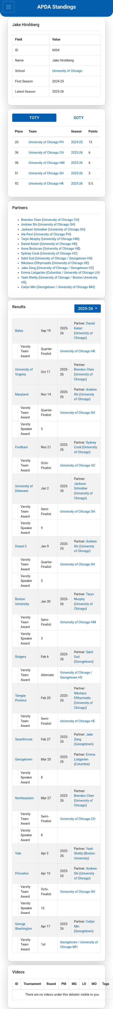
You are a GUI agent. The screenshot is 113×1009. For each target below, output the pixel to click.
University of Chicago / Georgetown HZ (65, 268)
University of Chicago (67, 71)
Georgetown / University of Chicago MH (66, 287)
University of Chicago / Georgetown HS (63, 258)
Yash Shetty (29, 277)
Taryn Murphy (30, 239)
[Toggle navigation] (8, 6)
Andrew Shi (29, 224)
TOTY (34, 117)
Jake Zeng (28, 268)
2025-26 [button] (86, 308)
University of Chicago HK (46, 183)
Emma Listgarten (33, 273)
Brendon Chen (31, 220)
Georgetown (83, 662)
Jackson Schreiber (34, 229)
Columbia (82, 764)
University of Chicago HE (70, 263)
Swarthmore (23, 739)
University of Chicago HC (58, 253)
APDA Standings (56, 7)
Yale (18, 853)
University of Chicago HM (47, 163)
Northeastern (24, 798)
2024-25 (77, 142)
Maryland (21, 394)
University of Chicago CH (46, 153)
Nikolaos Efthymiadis (36, 263)
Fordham (21, 447)
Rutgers (20, 657)
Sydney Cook (30, 253)
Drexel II (20, 546)
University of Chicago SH (46, 173)
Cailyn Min (28, 287)
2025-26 (77, 153)
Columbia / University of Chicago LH (73, 273)
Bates (19, 331)
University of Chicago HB (61, 249)
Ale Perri (27, 234)
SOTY (79, 117)
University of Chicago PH (46, 142)
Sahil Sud (27, 258)
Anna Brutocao (31, 249)
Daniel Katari (30, 244)
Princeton (22, 873)
